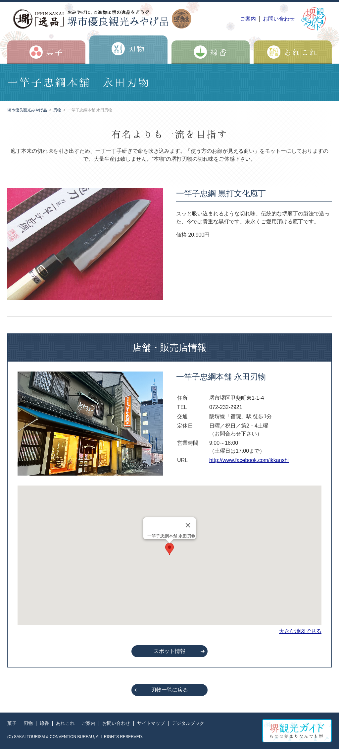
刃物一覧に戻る (169, 690)
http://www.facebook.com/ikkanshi (249, 460)
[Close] (188, 525)
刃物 (57, 110)
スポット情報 (169, 651)
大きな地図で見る (300, 631)
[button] (169, 549)
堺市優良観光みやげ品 (27, 110)
